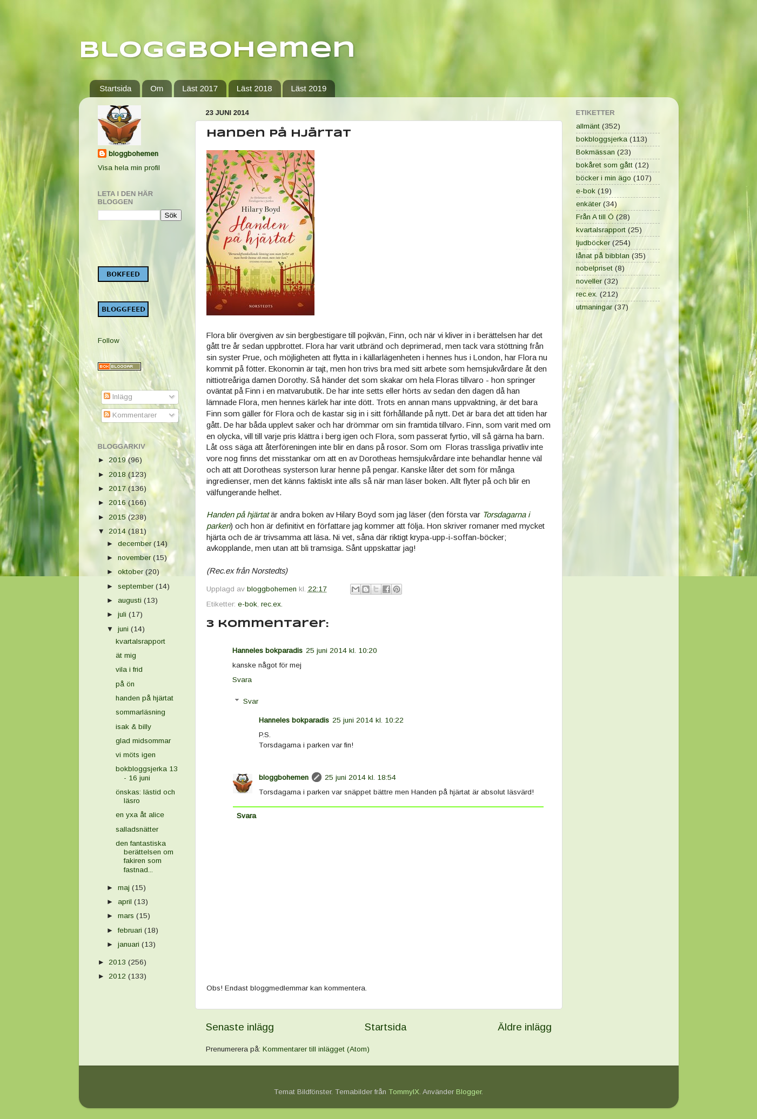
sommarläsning (140, 712)
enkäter (588, 204)
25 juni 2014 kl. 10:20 (341, 650)
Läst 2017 (200, 88)
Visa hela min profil (129, 168)
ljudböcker (593, 243)
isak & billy (133, 727)
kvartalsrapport (140, 641)
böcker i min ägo (603, 178)
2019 (118, 460)
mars (127, 916)
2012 (118, 976)
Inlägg (118, 397)
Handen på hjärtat (238, 514)
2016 (118, 502)
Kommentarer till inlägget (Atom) (316, 1049)
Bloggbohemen (217, 50)
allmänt (588, 126)
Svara (242, 680)
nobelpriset (594, 268)
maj (125, 888)
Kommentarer (130, 415)
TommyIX (403, 1092)
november (135, 558)
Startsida (115, 88)
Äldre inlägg (525, 1027)
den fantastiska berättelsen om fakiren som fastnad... (144, 856)
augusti (131, 600)
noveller (589, 281)
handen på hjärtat (144, 698)
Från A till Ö (595, 217)
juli (123, 614)
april (126, 902)
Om (156, 88)
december (135, 544)
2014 (118, 531)
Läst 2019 (308, 88)
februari (131, 930)
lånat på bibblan (602, 256)
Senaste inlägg (240, 1027)
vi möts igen (136, 755)
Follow (108, 340)
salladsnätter (137, 829)
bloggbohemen (284, 777)
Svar (250, 701)
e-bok (247, 604)
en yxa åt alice (140, 815)
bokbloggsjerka (601, 139)
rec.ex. (272, 604)
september (137, 586)
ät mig (126, 655)
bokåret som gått (604, 165)
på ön (125, 684)
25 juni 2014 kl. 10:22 (368, 720)
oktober (131, 572)
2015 (118, 517)
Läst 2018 (254, 88)
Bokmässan (595, 152)
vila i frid (129, 669)
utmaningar (594, 307)
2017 (118, 488)
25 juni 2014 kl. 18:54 (360, 777)
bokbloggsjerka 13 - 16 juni (147, 773)
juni (124, 629)
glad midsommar (143, 741)
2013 (118, 962)
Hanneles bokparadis (267, 650)
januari (130, 944)
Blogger (468, 1092)
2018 (118, 474)
